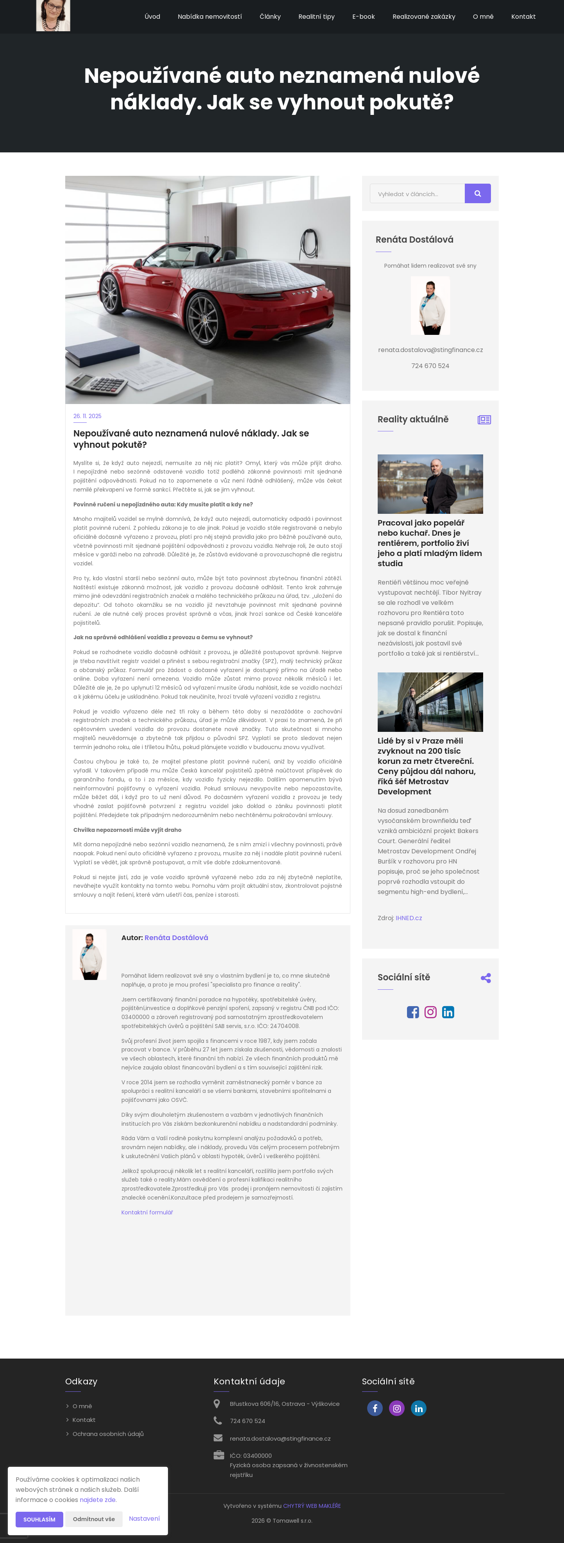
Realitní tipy (316, 16)
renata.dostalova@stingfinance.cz (280, 1438)
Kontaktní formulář (147, 1212)
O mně (483, 16)
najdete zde (98, 1499)
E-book (363, 16)
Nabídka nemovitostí (210, 16)
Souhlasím (39, 1519)
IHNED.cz (409, 918)
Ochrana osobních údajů (108, 1434)
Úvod (152, 16)
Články (270, 16)
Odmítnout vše (94, 1519)
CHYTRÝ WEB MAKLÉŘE (312, 1506)
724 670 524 (247, 1421)
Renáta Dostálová (176, 937)
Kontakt (523, 16)
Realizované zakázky (424, 16)
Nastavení (144, 1518)
